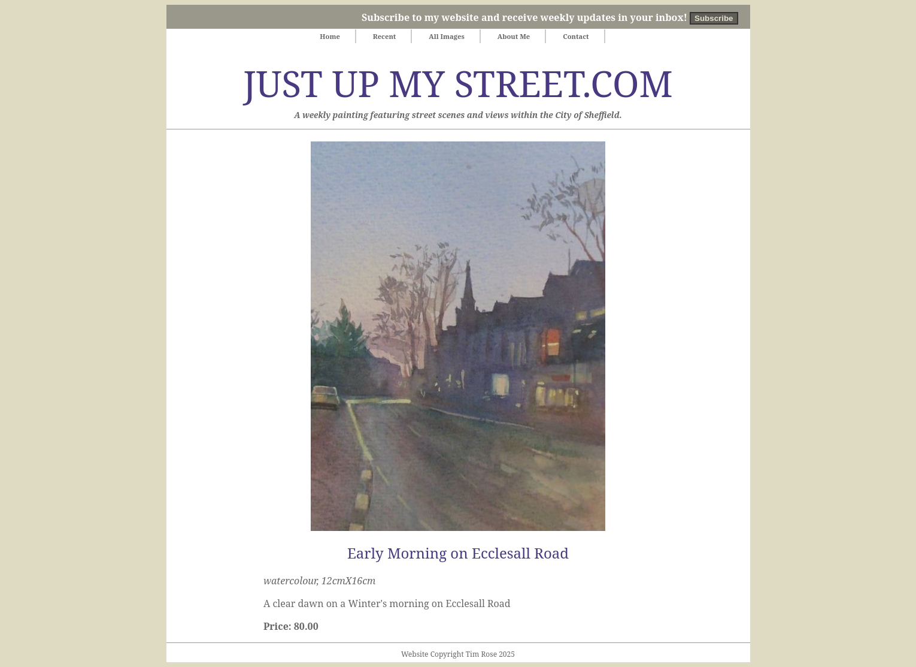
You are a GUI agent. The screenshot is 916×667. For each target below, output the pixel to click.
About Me (514, 36)
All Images (446, 36)
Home (329, 36)
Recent (384, 36)
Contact (576, 36)
